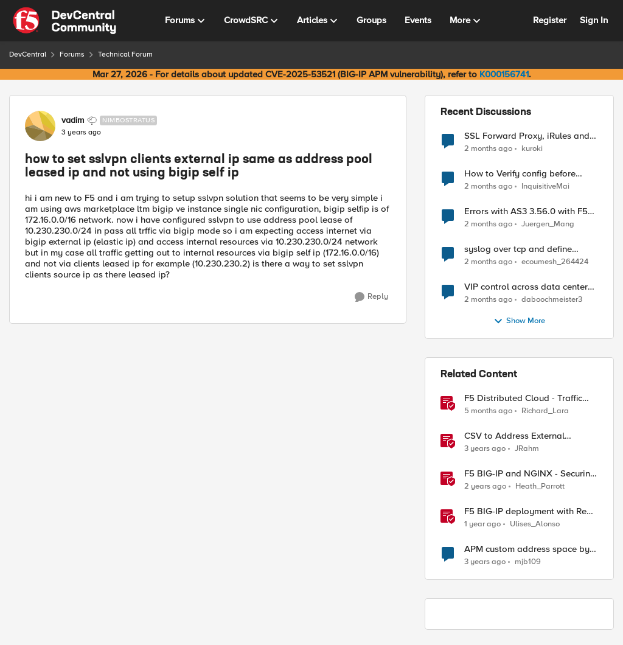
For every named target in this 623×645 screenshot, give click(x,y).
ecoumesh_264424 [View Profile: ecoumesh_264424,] (554, 262)
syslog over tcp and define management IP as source (518, 249)
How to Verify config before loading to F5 (520, 174)
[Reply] (371, 297)
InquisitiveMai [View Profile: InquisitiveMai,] (545, 186)
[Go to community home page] (64, 20)
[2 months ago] (488, 148)
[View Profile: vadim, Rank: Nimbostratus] (40, 126)
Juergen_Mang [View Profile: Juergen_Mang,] (547, 224)
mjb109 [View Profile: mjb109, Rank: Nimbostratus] (528, 562)
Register (549, 20)
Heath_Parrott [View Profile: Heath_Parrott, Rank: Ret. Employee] (540, 486)
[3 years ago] (485, 449)
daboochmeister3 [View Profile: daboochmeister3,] (551, 299)
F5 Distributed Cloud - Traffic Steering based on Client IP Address (523, 398)
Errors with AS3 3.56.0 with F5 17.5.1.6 (526, 211)
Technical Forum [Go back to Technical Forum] (125, 54)
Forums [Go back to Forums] (72, 54)
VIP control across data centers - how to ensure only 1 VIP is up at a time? (530, 287)
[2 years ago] (485, 487)
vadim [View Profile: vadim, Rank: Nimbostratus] (72, 120)
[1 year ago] (482, 524)
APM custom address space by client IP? (527, 549)
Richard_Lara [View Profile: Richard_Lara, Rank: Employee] (545, 411)
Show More (519, 321)
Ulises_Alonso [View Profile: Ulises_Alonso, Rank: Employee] (535, 524)
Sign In (594, 20)
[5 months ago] (488, 411)
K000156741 (504, 74)
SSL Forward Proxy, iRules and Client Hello (527, 136)
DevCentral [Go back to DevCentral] (27, 54)
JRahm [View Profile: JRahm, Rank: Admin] (527, 448)
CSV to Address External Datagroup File (514, 436)
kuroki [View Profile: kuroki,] (532, 148)
